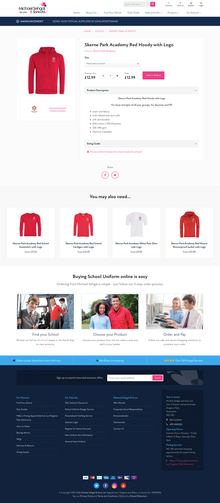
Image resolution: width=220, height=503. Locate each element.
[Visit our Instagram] (114, 485)
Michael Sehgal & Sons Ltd (93, 492)
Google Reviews (194, 360)
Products (173, 12)
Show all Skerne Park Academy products (57, 109)
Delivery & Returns (25, 445)
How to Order (23, 426)
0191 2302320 (176, 424)
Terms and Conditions (108, 496)
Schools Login (71, 422)
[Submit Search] (152, 4)
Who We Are (119, 402)
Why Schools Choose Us (76, 402)
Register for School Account (78, 428)
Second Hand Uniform (75, 441)
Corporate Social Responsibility (128, 409)
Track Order (133, 12)
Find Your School (113, 12)
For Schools (193, 12)
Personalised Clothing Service (78, 415)
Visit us (180, 4)
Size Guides (22, 409)
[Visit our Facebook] (105, 485)
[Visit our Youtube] (123, 485)
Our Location (176, 419)
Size (87, 57)
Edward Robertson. (138, 496)
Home (76, 12)
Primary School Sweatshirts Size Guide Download (114, 151)
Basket (191, 4)
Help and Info (153, 12)
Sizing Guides (23, 452)
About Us (92, 12)
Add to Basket (153, 75)
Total (127, 73)
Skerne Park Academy (104, 51)
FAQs (19, 439)
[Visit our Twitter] (96, 485)
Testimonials (119, 422)
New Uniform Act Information (79, 435)
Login (201, 4)
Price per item (90, 73)
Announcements (120, 415)
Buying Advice (23, 432)
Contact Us (118, 428)
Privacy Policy (86, 496)
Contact (168, 4)
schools (44, 340)
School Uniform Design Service (79, 409)
